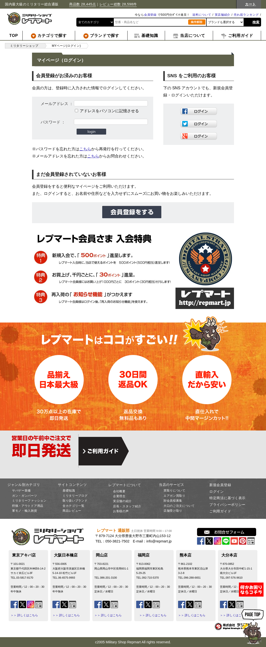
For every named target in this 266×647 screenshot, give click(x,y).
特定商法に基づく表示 (227, 498)
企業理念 (119, 496)
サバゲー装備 (21, 490)
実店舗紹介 (223, 14)
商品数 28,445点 (82, 4)
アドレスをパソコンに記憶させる (109, 111)
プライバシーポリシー (227, 505)
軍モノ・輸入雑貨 (24, 510)
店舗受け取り (173, 510)
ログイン (216, 491)
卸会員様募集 (173, 500)
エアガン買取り (174, 495)
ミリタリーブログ (75, 495)
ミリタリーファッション (29, 500)
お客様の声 (121, 511)
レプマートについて (124, 485)
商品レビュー (72, 510)
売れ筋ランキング (246, 14)
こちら (85, 149)
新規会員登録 (220, 485)
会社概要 (119, 491)
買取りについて (174, 490)
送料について (201, 14)
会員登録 (150, 14)
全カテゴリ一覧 (73, 506)
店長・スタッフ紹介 (127, 506)
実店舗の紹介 (122, 501)
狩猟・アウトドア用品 (27, 506)
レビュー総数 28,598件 (118, 4)
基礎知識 (69, 490)
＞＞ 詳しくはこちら (24, 615)
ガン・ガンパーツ (24, 495)
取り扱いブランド (75, 500)
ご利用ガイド (220, 511)
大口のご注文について (179, 506)
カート (250, 4)
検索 (256, 22)
